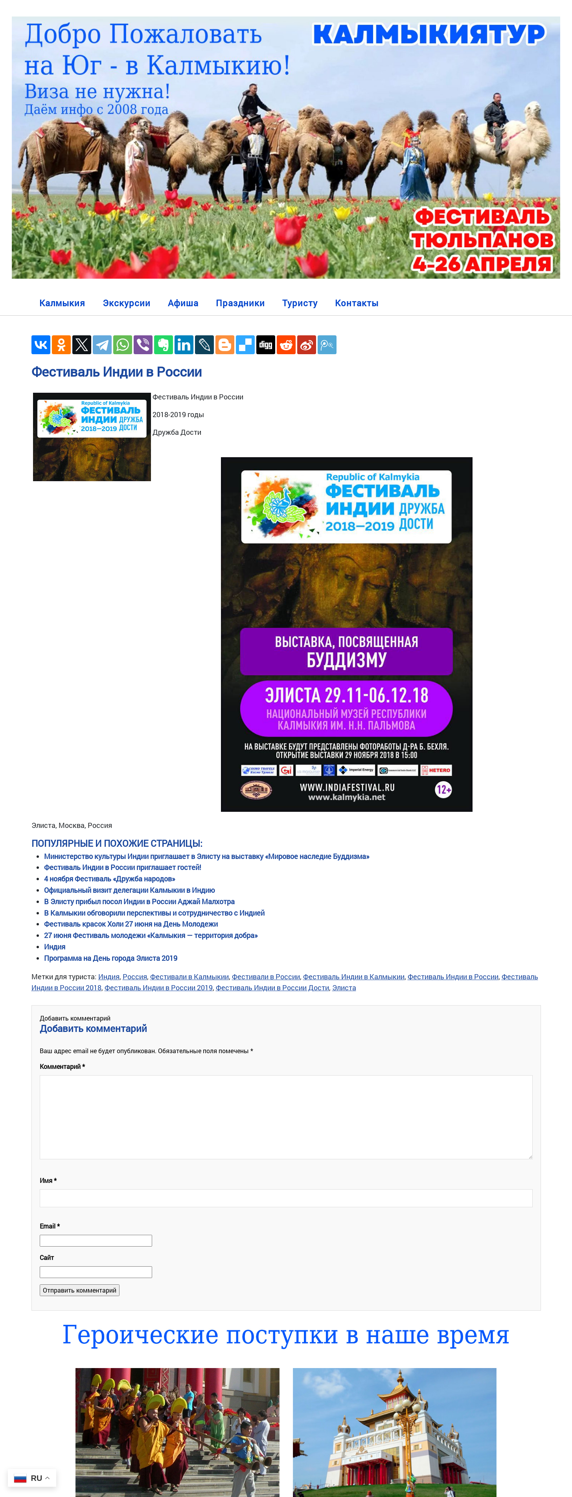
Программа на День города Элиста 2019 (110, 958)
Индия (54, 946)
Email (50, 1226)
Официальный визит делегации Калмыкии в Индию (129, 890)
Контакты (357, 303)
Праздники (240, 303)
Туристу (300, 303)
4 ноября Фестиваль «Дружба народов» (109, 878)
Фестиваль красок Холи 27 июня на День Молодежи (131, 924)
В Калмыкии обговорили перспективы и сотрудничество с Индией (154, 913)
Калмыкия (62, 303)
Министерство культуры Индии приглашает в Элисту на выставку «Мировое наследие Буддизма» (206, 856)
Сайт (47, 1257)
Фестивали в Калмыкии (189, 976)
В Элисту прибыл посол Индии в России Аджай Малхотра (139, 901)
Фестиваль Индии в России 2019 (159, 987)
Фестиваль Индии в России (116, 371)
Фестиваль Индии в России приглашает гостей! (122, 867)
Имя (48, 1180)
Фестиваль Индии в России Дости (272, 987)
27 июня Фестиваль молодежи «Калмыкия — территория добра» (150, 935)
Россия (135, 976)
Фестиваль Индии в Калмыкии (354, 976)
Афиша (183, 303)
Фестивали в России (266, 976)
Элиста (344, 987)
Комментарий (62, 1066)
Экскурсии (127, 303)
